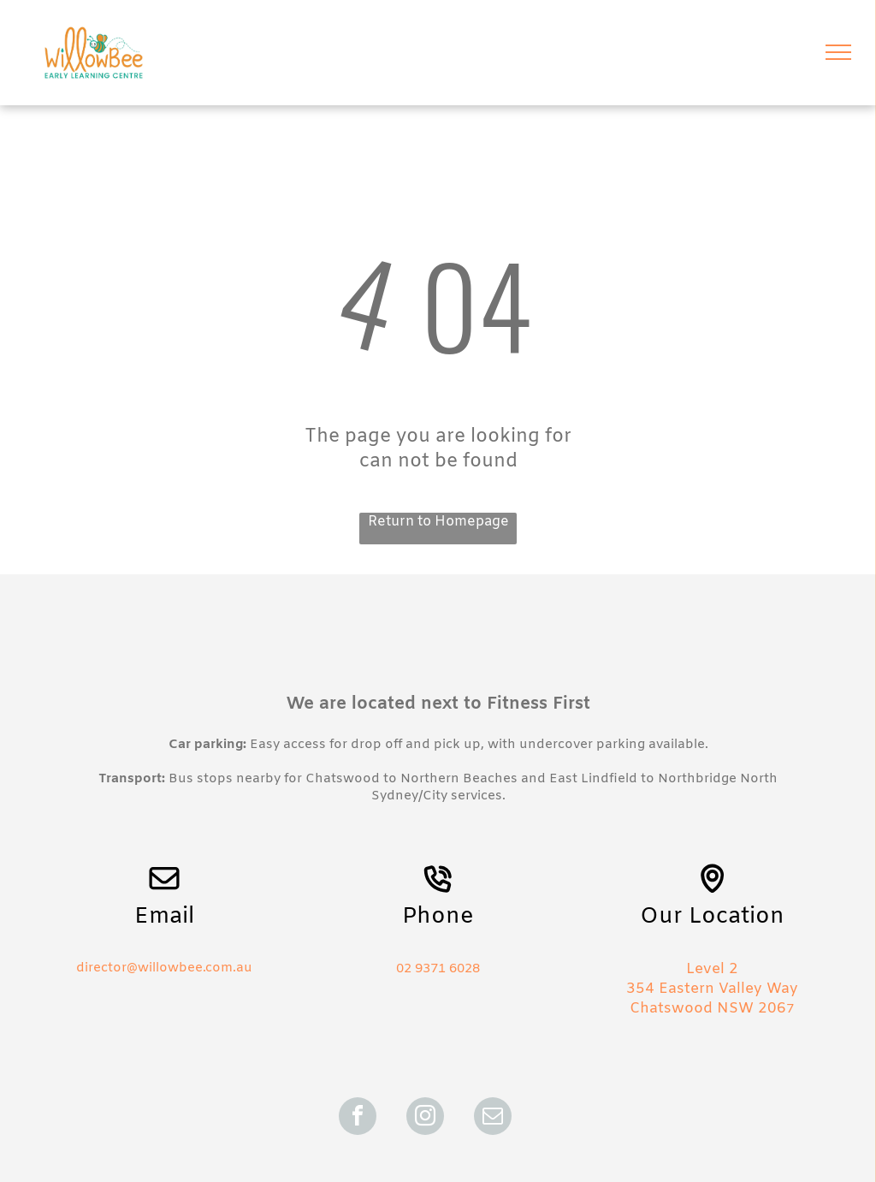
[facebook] (357, 1118)
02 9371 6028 (438, 968)
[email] (493, 1118)
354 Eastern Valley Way (712, 989)
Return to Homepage (438, 522)
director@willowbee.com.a (160, 968)
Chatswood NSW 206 (708, 1009)
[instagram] (425, 1118)
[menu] (838, 52)
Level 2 (712, 969)
